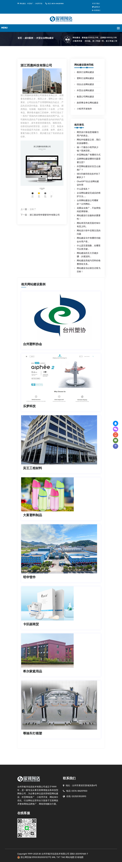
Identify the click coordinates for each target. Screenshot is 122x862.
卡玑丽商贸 (31, 624)
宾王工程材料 (32, 468)
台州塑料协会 (32, 344)
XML (54, 857)
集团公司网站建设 (85, 96)
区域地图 (79, 857)
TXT (58, 857)
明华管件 (29, 577)
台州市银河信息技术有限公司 (55, 854)
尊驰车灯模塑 (32, 733)
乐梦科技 (29, 406)
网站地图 (70, 857)
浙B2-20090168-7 (79, 854)
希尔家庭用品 (32, 671)
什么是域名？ (83, 189)
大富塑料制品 (32, 515)
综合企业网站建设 (85, 84)
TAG (63, 857)
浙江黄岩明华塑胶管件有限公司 (45, 215)
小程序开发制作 (84, 108)
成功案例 (29, 38)
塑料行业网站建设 (85, 78)
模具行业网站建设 (85, 72)
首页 (20, 38)
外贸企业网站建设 (45, 38)
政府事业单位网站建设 (87, 102)
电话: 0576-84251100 (54, 3)
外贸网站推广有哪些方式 (88, 154)
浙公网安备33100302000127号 (36, 857)
